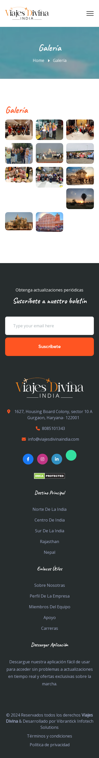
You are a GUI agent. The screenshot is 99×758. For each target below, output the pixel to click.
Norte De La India (49, 509)
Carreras (49, 628)
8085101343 (49, 428)
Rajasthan (49, 541)
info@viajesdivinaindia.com (49, 439)
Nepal (49, 552)
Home (38, 60)
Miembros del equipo (49, 607)
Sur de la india (49, 531)
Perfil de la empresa (50, 596)
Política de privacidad (50, 745)
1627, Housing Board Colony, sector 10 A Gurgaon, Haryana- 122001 (48, 414)
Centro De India (50, 520)
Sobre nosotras (49, 585)
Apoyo (49, 617)
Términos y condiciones (49, 736)
